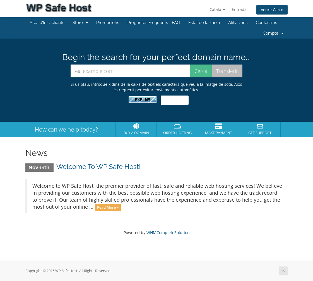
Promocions (107, 22)
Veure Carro (272, 9)
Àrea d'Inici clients (47, 22)
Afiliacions (237, 22)
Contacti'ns (266, 22)
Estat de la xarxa (204, 22)
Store (80, 22)
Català (217, 9)
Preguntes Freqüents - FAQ (153, 22)
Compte (273, 33)
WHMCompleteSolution (168, 232)
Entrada (239, 9)
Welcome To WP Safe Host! (98, 167)
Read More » (108, 207)
